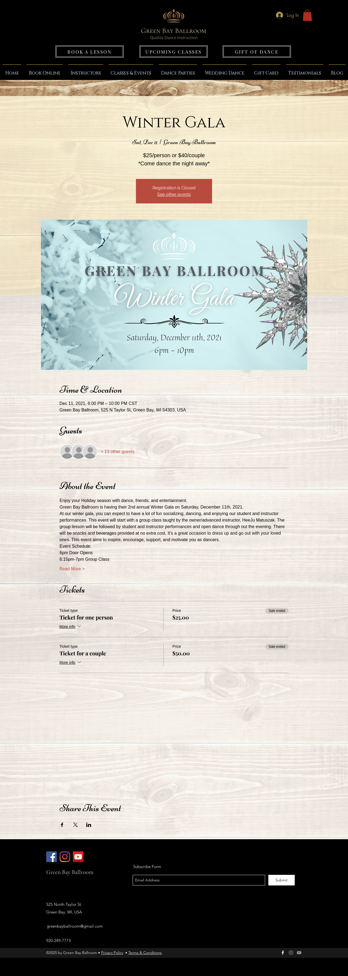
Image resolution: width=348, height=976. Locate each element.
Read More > (72, 568)
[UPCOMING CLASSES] (173, 51)
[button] (307, 15)
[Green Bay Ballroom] (51, 856)
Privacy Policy (112, 952)
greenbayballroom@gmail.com (75, 926)
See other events (174, 194)
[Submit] (281, 880)
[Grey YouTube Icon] (299, 952)
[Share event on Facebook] (62, 825)
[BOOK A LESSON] (89, 51)
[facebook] (282, 952)
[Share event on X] (75, 825)
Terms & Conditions (145, 952)
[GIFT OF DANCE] (257, 51)
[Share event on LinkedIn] (88, 825)
